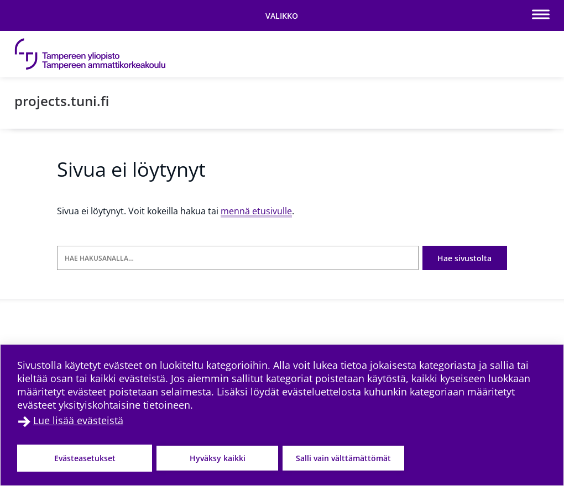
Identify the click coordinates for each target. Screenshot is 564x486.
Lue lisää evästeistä (78, 420)
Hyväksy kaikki (218, 458)
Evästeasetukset (85, 458)
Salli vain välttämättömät (343, 458)
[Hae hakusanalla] (238, 258)
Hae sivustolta (464, 258)
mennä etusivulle (256, 211)
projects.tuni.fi (61, 101)
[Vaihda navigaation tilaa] (282, 15)
